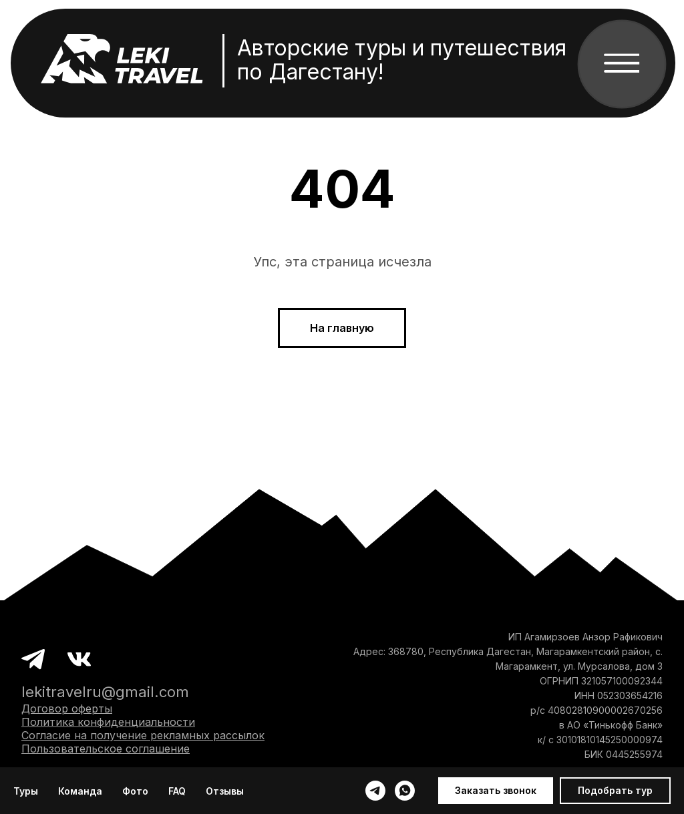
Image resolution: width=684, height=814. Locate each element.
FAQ (177, 791)
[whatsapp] (405, 791)
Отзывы (225, 791)
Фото (135, 791)
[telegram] (375, 791)
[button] (495, 790)
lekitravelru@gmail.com (105, 691)
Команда (80, 791)
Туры (25, 791)
